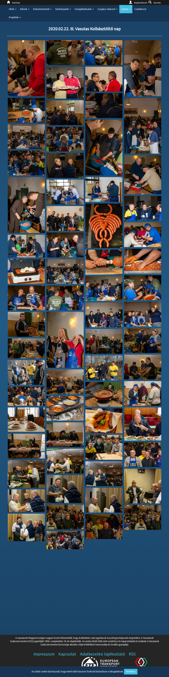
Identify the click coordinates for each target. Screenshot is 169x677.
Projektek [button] (15, 17)
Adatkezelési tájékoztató (102, 654)
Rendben (130, 671)
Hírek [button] (12, 9)
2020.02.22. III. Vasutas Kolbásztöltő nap (84, 29)
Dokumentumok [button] (42, 9)
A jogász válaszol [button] (108, 9)
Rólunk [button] (24, 9)
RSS (132, 654)
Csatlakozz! (140, 9)
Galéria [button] (126, 9)
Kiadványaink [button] (63, 9)
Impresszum (44, 654)
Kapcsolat (67, 654)
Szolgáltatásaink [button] (84, 9)
